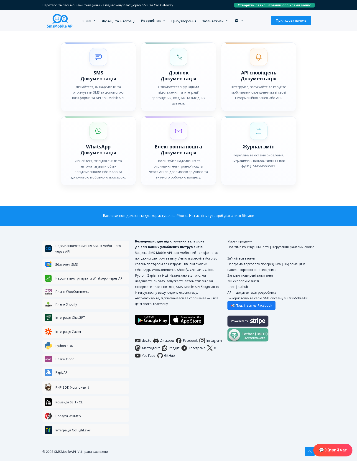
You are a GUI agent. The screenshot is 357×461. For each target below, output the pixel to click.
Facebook (187, 340)
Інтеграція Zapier (68, 331)
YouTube (145, 355)
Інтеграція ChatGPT (70, 317)
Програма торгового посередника (254, 264)
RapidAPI (62, 372)
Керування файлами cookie (293, 247)
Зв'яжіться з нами (241, 258)
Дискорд (163, 340)
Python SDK (64, 346)
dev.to (143, 340)
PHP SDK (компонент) (72, 387)
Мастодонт (147, 348)
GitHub (166, 355)
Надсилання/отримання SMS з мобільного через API (88, 249)
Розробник (151, 20)
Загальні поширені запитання (250, 275)
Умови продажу (239, 241)
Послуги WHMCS (68, 416)
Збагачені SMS (66, 264)
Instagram (210, 340)
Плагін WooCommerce (72, 291)
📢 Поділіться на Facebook (251, 305)
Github (243, 287)
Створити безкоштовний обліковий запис (276, 5)
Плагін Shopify (66, 304)
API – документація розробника (251, 292)
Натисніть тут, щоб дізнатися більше (221, 215)
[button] (98, 76)
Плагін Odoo (64, 359)
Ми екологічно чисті (243, 281)
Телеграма (193, 348)
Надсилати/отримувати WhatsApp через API (89, 278)
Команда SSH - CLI (69, 402)
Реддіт (171, 348)
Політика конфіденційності (248, 247)
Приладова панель (291, 20)
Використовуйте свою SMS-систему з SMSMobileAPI (267, 298)
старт (87, 20)
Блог (231, 287)
